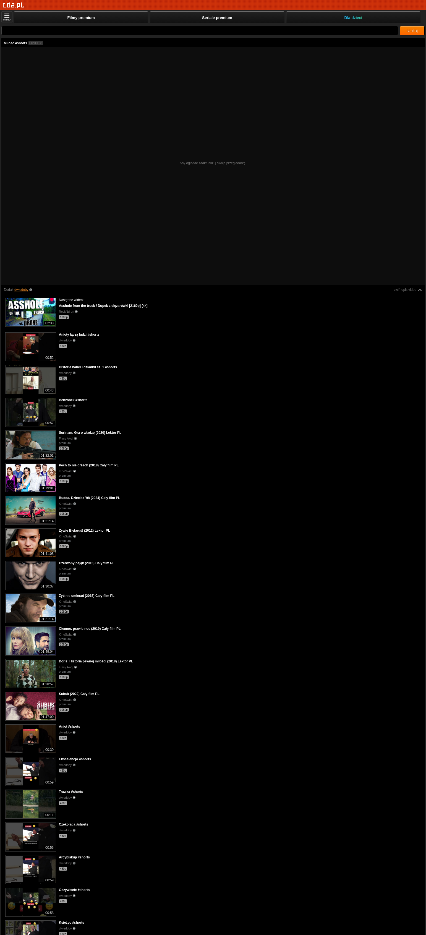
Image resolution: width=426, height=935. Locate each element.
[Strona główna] (14, 5)
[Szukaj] (199, 30)
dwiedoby (21, 290)
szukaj (412, 30)
